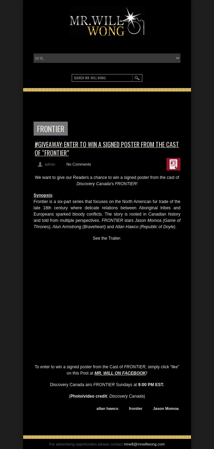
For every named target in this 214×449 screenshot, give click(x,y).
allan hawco (107, 408)
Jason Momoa (166, 408)
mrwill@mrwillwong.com (144, 444)
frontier (136, 408)
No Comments (78, 164)
